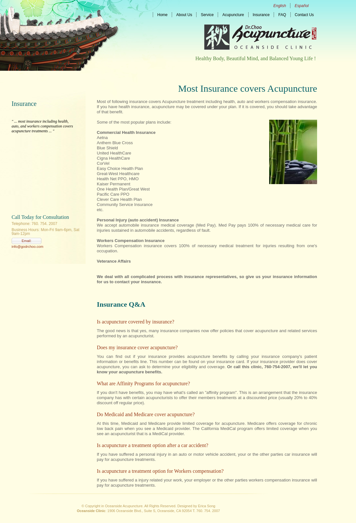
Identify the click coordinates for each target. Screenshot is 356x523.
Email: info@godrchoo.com (26, 241)
